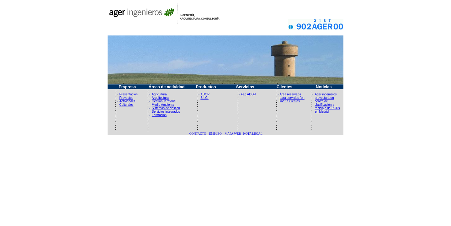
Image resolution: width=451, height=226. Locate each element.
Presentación (128, 94)
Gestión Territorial (164, 101)
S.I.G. (204, 98)
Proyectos (126, 98)
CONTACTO (198, 133)
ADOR (205, 94)
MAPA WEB (233, 133)
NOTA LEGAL (253, 133)
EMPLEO (215, 133)
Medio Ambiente (163, 104)
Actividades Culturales (127, 103)
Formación (159, 115)
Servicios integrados (166, 111)
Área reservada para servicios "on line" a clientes (292, 98)
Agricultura (159, 94)
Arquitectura (160, 98)
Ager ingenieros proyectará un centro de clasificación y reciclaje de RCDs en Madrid (327, 103)
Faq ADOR (248, 94)
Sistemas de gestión (166, 108)
